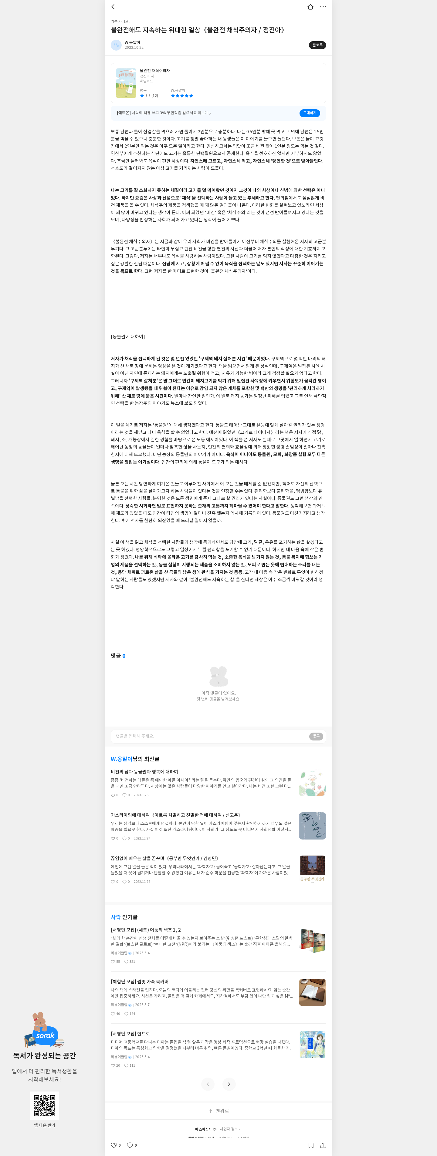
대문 (310, 7)
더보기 (323, 7)
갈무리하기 (311, 1145)
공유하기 (323, 1145)
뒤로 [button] (114, 7)
